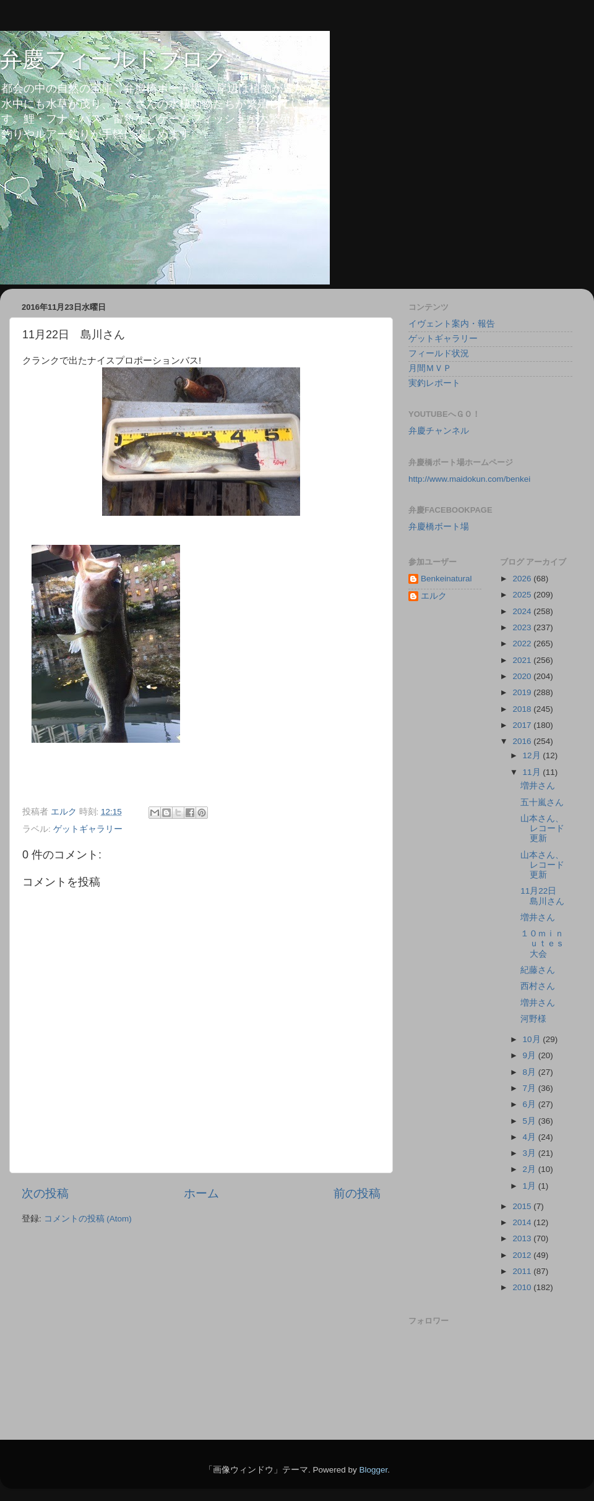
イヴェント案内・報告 (451, 323)
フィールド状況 (438, 353)
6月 (530, 1104)
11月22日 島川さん (542, 895)
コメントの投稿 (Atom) (88, 1218)
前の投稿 (357, 1193)
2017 (522, 725)
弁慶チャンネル (438, 430)
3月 (530, 1153)
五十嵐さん (542, 802)
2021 (522, 660)
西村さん (537, 986)
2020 (522, 676)
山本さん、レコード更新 (542, 828)
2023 (522, 627)
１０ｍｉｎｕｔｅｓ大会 (542, 943)
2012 (522, 1255)
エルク (434, 596)
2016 (522, 741)
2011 (522, 1271)
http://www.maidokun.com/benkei (469, 479)
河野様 (533, 1019)
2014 (522, 1222)
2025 (522, 594)
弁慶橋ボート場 (438, 526)
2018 (522, 709)
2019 (522, 692)
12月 (533, 755)
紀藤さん (537, 970)
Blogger (373, 1469)
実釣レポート (434, 383)
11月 (533, 772)
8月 (530, 1072)
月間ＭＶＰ (430, 368)
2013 (522, 1238)
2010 (522, 1287)
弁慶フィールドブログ (113, 59)
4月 (530, 1137)
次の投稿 (45, 1193)
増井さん (537, 785)
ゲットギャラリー (88, 829)
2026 (522, 578)
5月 (530, 1121)
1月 (530, 1186)
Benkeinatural (446, 578)
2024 (522, 611)
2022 (522, 643)
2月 (530, 1169)
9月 (530, 1055)
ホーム (201, 1193)
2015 (522, 1206)
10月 (533, 1039)
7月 (530, 1088)
